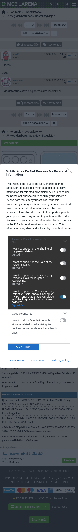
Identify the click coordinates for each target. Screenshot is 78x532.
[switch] (63, 250)
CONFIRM (23, 346)
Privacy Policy (60, 360)
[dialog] (39, 266)
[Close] (70, 171)
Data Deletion (17, 360)
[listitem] (39, 240)
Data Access (38, 360)
